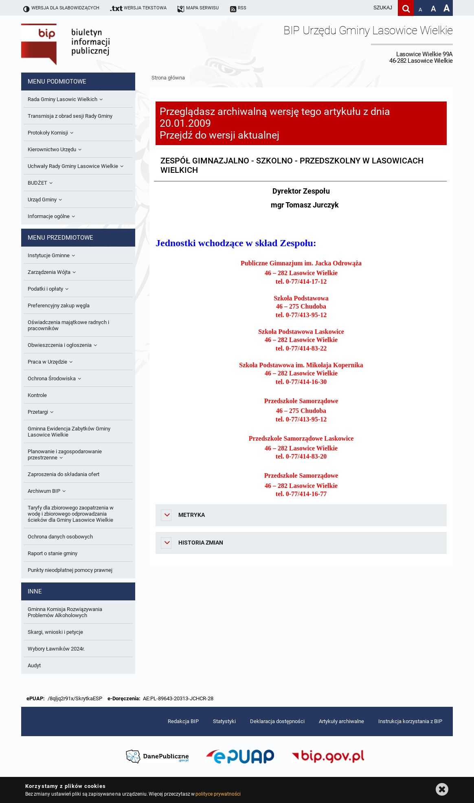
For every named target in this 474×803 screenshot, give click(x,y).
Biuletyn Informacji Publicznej (88, 44)
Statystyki (224, 721)
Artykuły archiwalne (341, 721)
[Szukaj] (406, 8)
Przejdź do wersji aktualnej (219, 135)
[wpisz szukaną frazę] (362, 8)
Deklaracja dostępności (277, 721)
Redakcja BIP (183, 721)
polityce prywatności (217, 794)
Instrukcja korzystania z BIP (410, 721)
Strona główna (168, 78)
